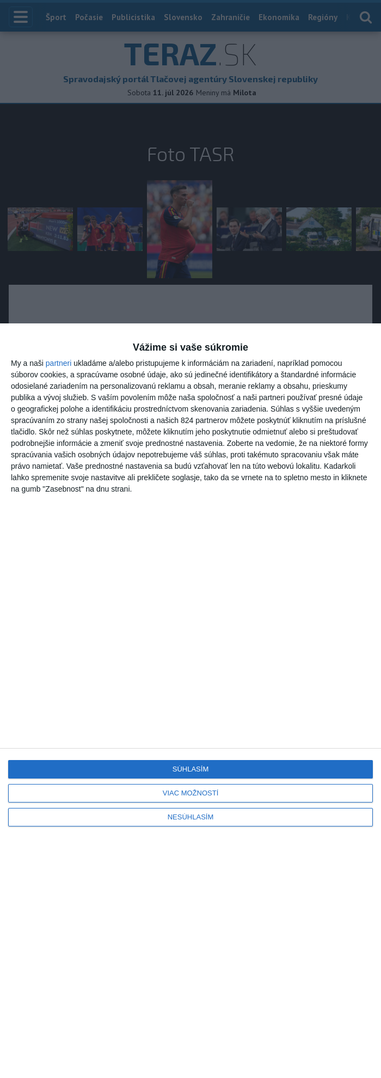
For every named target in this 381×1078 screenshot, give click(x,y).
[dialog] (190, 700)
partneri (58, 363)
